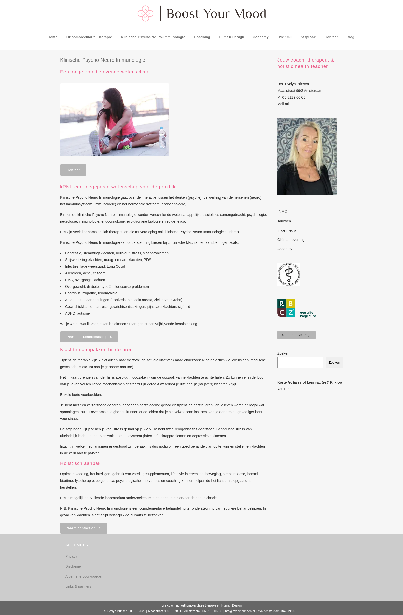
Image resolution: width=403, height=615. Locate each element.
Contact (73, 170)
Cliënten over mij (290, 240)
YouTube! (284, 389)
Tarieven (284, 221)
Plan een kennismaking (89, 337)
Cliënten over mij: (296, 335)
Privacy (71, 556)
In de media (286, 230)
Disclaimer (73, 566)
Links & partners (78, 586)
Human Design (231, 605)
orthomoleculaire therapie (198, 605)
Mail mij (283, 104)
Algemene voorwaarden (84, 576)
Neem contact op (84, 528)
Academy (284, 249)
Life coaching (170, 605)
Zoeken (283, 353)
